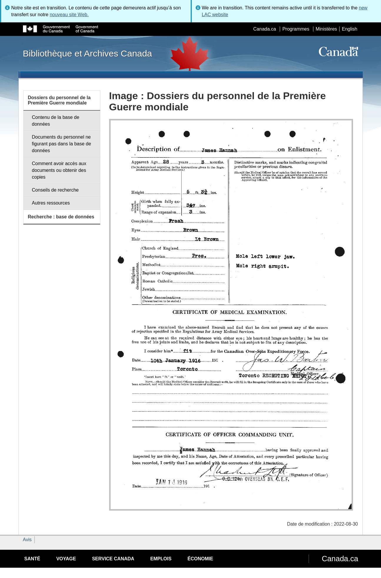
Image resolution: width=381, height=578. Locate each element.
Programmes (296, 28)
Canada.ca (264, 28)
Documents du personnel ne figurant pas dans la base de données (61, 143)
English (349, 28)
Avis (27, 539)
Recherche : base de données (61, 216)
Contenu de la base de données (55, 121)
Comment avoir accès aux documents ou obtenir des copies (59, 170)
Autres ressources (51, 202)
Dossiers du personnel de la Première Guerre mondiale (59, 100)
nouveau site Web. (69, 14)
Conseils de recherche (55, 189)
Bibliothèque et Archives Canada (87, 53)
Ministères (326, 28)
